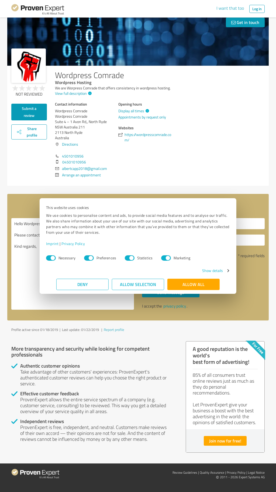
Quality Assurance (212, 472)
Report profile (114, 329)
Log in (257, 8)
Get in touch (245, 22)
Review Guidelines (184, 472)
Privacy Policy (83, 243)
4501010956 (73, 156)
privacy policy (174, 306)
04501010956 (74, 162)
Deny (82, 284)
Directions (70, 144)
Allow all (193, 284)
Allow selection (138, 284)
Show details (202, 270)
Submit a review (29, 112)
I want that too (230, 8)
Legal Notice (256, 472)
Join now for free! (225, 441)
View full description (72, 93)
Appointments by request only (142, 117)
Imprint (62, 243)
